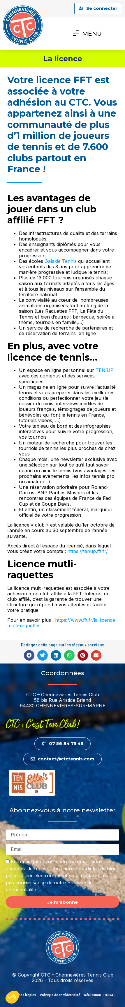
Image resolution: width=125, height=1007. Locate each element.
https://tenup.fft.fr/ (87, 551)
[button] (29, 655)
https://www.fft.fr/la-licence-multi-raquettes (62, 622)
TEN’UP (105, 370)
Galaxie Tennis (61, 261)
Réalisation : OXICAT (99, 995)
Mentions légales (23, 995)
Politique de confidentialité (60, 995)
